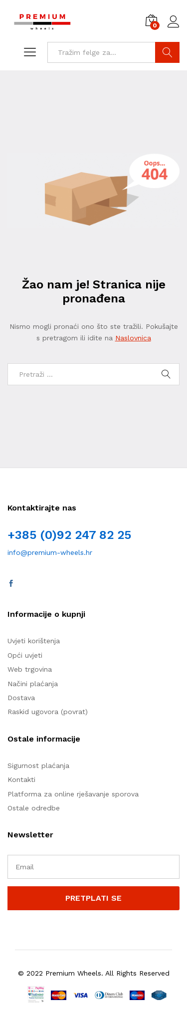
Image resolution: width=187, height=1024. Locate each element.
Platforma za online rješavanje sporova (73, 794)
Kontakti (21, 779)
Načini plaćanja (32, 684)
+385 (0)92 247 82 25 (69, 535)
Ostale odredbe (33, 808)
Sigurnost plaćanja (38, 765)
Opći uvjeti (24, 655)
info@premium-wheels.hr (49, 552)
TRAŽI (167, 52)
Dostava (21, 698)
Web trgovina (29, 669)
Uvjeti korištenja (33, 641)
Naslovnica (133, 338)
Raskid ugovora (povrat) (47, 712)
